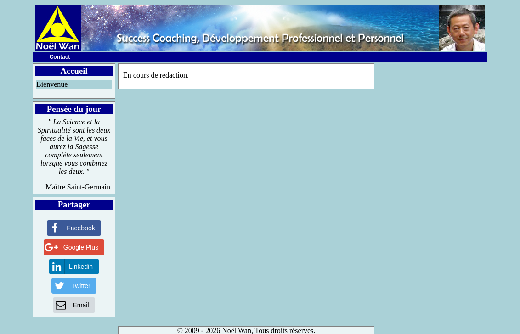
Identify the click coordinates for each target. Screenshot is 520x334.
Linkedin (71, 266)
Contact (60, 57)
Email (71, 305)
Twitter (71, 285)
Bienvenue (52, 84)
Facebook (71, 228)
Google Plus (71, 247)
